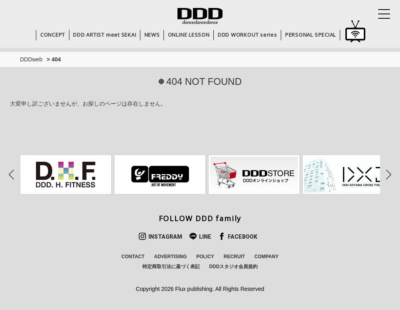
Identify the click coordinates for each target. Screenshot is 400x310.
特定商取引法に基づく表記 (171, 266)
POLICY (205, 256)
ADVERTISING (170, 256)
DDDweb (31, 59)
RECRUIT (234, 256)
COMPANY (266, 256)
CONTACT (133, 256)
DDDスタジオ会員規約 (233, 266)
